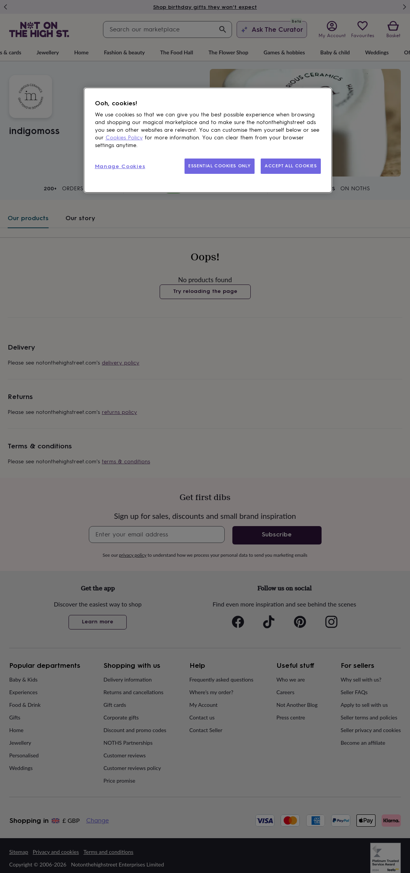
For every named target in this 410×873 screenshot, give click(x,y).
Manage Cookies (120, 166)
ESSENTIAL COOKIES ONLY (219, 165)
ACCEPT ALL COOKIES (291, 165)
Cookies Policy (124, 138)
